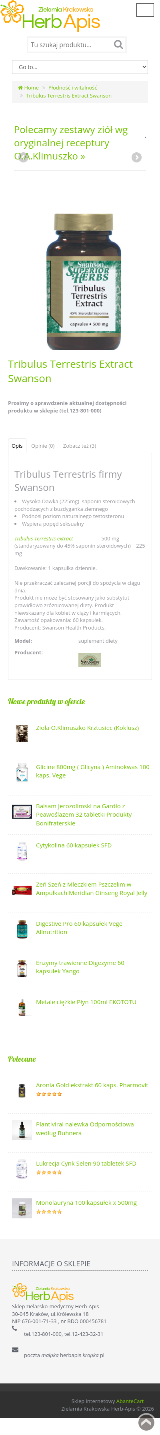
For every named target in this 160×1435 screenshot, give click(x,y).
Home (28, 87)
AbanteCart (130, 1401)
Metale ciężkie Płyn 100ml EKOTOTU (86, 1002)
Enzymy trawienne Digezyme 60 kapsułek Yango (80, 967)
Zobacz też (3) (79, 445)
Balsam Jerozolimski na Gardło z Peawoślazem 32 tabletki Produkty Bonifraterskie (84, 814)
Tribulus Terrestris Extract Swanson (69, 95)
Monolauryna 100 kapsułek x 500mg (86, 1202)
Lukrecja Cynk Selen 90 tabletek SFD (86, 1163)
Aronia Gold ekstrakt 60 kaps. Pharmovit (92, 1085)
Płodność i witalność (72, 87)
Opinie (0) (42, 445)
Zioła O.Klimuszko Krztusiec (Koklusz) (87, 727)
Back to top (146, 1422)
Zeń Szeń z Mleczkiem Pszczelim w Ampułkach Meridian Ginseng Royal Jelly (91, 888)
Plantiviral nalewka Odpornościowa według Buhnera (85, 1128)
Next (136, 158)
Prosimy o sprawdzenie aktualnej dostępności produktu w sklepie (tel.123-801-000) (67, 406)
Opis (17, 445)
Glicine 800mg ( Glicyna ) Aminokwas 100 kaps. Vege (93, 771)
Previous (24, 158)
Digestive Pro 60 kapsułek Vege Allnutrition (79, 927)
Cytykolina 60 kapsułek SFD (74, 845)
